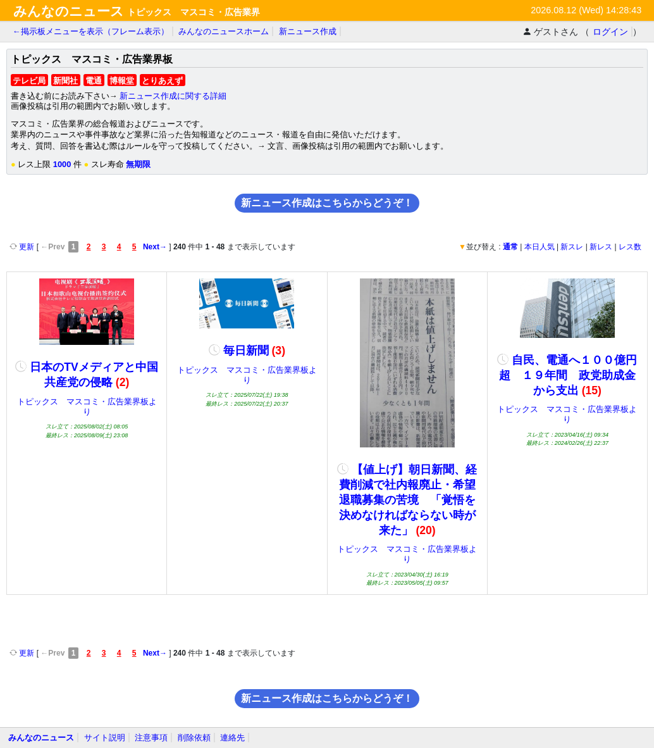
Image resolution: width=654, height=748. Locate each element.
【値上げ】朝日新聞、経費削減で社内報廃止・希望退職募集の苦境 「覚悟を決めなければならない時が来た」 (407, 500)
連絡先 (232, 737)
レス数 (630, 246)
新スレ (571, 246)
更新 (23, 246)
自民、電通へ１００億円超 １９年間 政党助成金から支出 (567, 375)
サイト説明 (104, 737)
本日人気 (539, 246)
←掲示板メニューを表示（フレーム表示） (91, 31)
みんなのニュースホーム (223, 31)
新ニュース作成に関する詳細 (173, 96)
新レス (600, 246)
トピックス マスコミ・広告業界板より (87, 406)
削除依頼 (194, 737)
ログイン (610, 32)
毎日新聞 (247, 350)
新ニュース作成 (307, 31)
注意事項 (151, 737)
